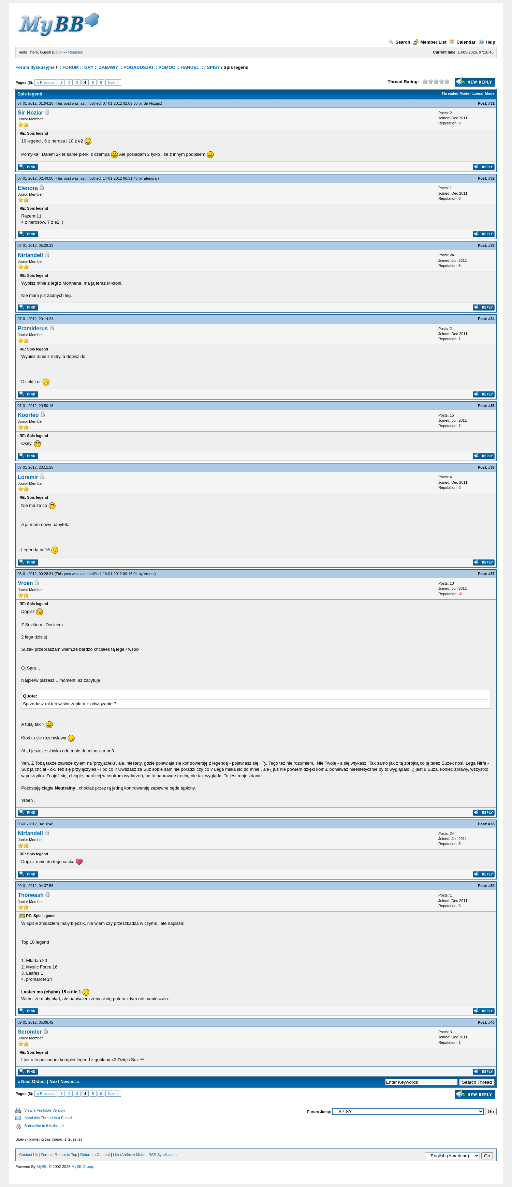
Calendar (462, 42)
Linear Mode (483, 93)
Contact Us (28, 1155)
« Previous (46, 82)
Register (75, 52)
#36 (491, 467)
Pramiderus (33, 328)
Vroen (148, 574)
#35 (491, 406)
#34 (491, 319)
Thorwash (31, 895)
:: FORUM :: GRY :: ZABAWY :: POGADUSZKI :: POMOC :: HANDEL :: (130, 67)
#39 (491, 886)
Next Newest (62, 1081)
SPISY (213, 67)
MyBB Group (82, 1167)
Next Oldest (33, 1081)
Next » (113, 82)
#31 (491, 103)
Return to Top (66, 1155)
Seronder (30, 1032)
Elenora (150, 178)
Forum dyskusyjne (35, 67)
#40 (491, 1022)
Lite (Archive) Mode (129, 1155)
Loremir (28, 477)
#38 (491, 824)
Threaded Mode (455, 93)
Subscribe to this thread (44, 1126)
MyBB (42, 1167)
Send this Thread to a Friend (48, 1118)
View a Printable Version (44, 1110)
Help (487, 42)
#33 (491, 245)
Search (399, 42)
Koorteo (28, 415)
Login (57, 52)
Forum (46, 1155)
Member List (430, 42)
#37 (491, 574)
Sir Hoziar (152, 103)
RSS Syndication (162, 1155)
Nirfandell (30, 255)
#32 (491, 178)
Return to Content (95, 1155)
